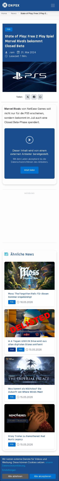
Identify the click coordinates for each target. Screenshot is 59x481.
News (14, 13)
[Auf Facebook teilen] (34, 96)
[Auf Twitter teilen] (27, 96)
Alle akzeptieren (42, 476)
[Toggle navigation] (52, 5)
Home (4, 13)
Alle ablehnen (15, 476)
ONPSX (11, 5)
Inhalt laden (29, 170)
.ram (11, 52)
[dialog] (29, 468)
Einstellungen (9, 470)
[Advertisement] (29, 217)
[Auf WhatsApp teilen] (40, 96)
